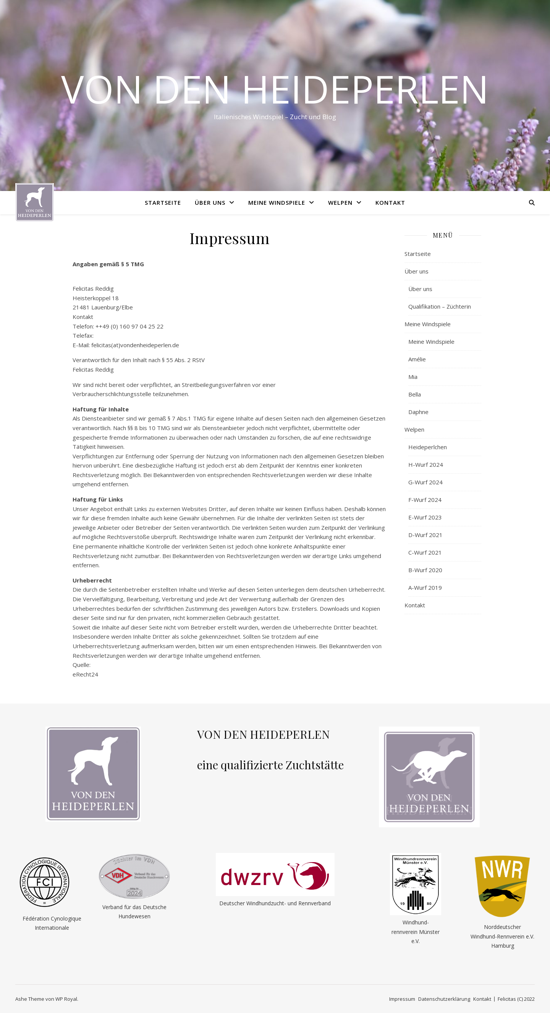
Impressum (402, 998)
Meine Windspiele (276, 202)
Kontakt (390, 202)
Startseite (163, 202)
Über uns (210, 202)
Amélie (417, 359)
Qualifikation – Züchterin (439, 306)
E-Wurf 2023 (425, 517)
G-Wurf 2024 (425, 482)
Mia (412, 376)
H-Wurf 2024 (425, 464)
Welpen (340, 202)
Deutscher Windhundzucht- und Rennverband (275, 903)
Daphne (418, 412)
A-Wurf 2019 (425, 587)
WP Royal (66, 998)
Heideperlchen (427, 447)
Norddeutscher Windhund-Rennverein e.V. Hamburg (502, 936)
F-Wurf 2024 (425, 499)
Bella (414, 394)
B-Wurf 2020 (425, 570)
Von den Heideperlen (275, 89)
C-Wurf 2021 (425, 552)
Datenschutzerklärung (444, 998)
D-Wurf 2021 (425, 535)
